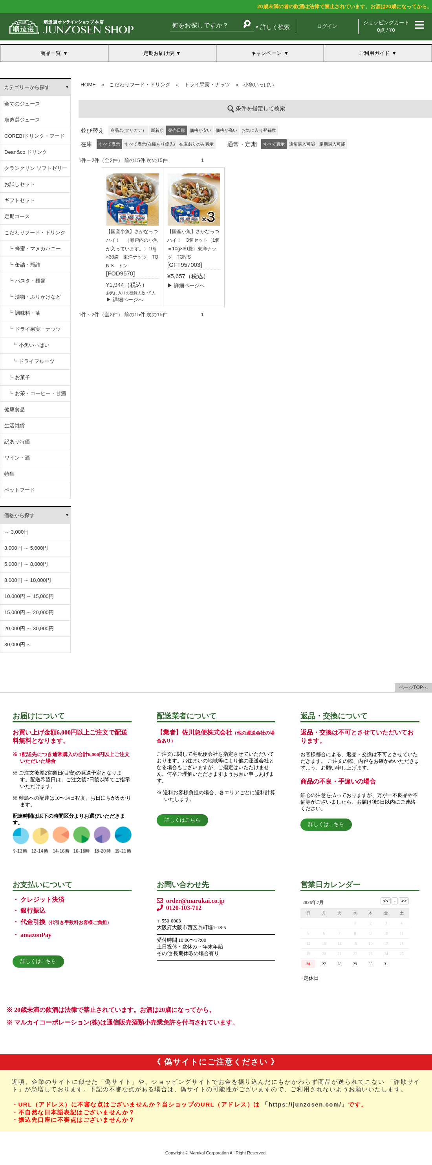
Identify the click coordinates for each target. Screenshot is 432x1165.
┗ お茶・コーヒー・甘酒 (37, 393)
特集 (9, 474)
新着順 (157, 130)
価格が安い (200, 130)
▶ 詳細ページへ (124, 300)
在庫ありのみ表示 (196, 144)
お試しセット (19, 184)
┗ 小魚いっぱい (30, 345)
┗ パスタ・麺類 (27, 281)
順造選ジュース (22, 120)
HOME (88, 85)
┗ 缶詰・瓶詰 (24, 265)
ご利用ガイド (374, 53)
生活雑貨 (14, 425)
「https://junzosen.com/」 (305, 1104)
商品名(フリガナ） (128, 130)
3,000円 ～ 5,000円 (26, 548)
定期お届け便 (158, 53)
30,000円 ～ (17, 644)
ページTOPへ (413, 687)
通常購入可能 (302, 144)
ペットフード (19, 490)
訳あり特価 (17, 442)
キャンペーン (266, 53)
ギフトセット (19, 200)
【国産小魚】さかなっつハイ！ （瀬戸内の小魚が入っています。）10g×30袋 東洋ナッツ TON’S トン (132, 248)
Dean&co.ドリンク (25, 152)
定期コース (17, 216)
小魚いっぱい (258, 85)
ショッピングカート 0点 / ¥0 (386, 26)
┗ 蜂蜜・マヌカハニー (34, 249)
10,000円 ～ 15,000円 (29, 596)
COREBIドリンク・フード (34, 136)
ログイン (327, 26)
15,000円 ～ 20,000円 (29, 612)
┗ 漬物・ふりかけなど (34, 297)
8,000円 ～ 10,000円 (27, 580)
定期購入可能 (332, 144)
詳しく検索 (275, 27)
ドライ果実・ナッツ (207, 85)
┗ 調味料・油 (24, 313)
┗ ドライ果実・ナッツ (34, 329)
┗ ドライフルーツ (33, 361)
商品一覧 (50, 53)
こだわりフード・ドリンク (35, 232)
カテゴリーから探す (27, 87)
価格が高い (226, 130)
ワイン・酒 (17, 458)
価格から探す (19, 515)
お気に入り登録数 (259, 130)
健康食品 (14, 409)
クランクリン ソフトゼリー (35, 168)
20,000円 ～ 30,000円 (29, 628)
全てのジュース (22, 104)
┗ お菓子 (19, 377)
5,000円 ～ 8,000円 (26, 564)
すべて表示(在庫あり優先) (149, 144)
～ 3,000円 (16, 532)
